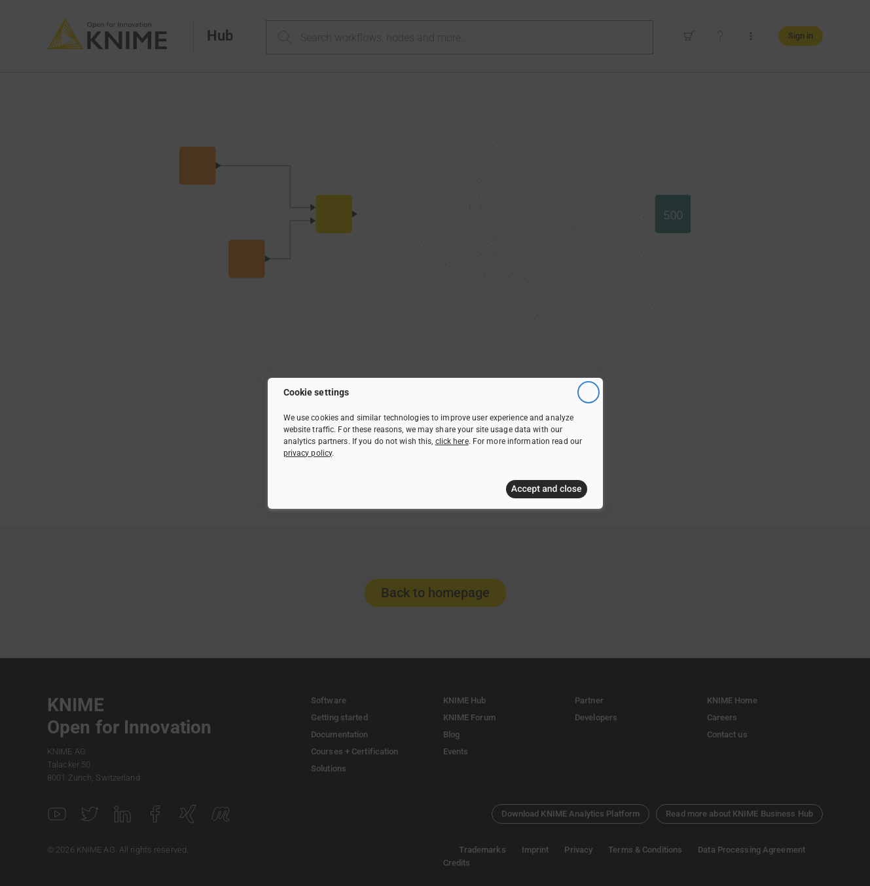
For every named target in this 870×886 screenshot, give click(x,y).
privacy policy (308, 453)
